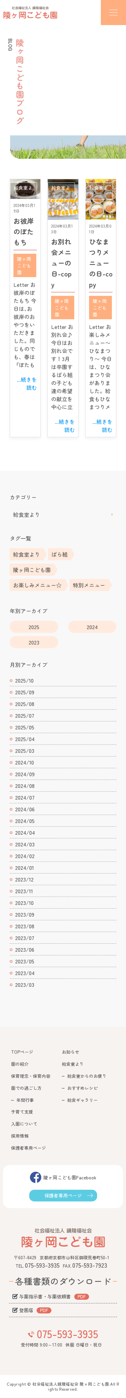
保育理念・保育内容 (30, 1076)
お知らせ (70, 1052)
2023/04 (25, 973)
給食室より (26, 514)
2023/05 (24, 961)
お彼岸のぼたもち (23, 231)
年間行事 (25, 1100)
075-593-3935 (67, 1333)
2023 (34, 642)
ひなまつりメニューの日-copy (101, 263)
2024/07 (25, 797)
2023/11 (24, 891)
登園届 (26, 1310)
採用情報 (20, 1136)
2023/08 (24, 926)
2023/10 (24, 903)
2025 (34, 627)
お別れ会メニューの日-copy (61, 263)
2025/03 (24, 750)
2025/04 (25, 739)
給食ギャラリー (82, 1100)
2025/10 (24, 680)
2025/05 (24, 727)
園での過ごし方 (26, 1088)
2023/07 (24, 938)
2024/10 (24, 762)
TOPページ (22, 1052)
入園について (24, 1124)
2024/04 (25, 832)
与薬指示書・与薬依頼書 (45, 1296)
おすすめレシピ (82, 1088)
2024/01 (24, 867)
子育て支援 (22, 1112)
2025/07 (24, 715)
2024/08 (25, 786)
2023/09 (24, 914)
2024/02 (25, 856)
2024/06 (25, 809)
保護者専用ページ (28, 1148)
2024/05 (25, 821)
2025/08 (24, 704)
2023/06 (24, 949)
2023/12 (24, 879)
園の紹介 (20, 1064)
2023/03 (24, 984)
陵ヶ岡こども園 (24, 265)
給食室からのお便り (87, 1076)
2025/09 (24, 692)
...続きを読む (27, 383)
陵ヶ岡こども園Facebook (69, 1177)
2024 (92, 627)
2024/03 (25, 844)
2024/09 (25, 774)
